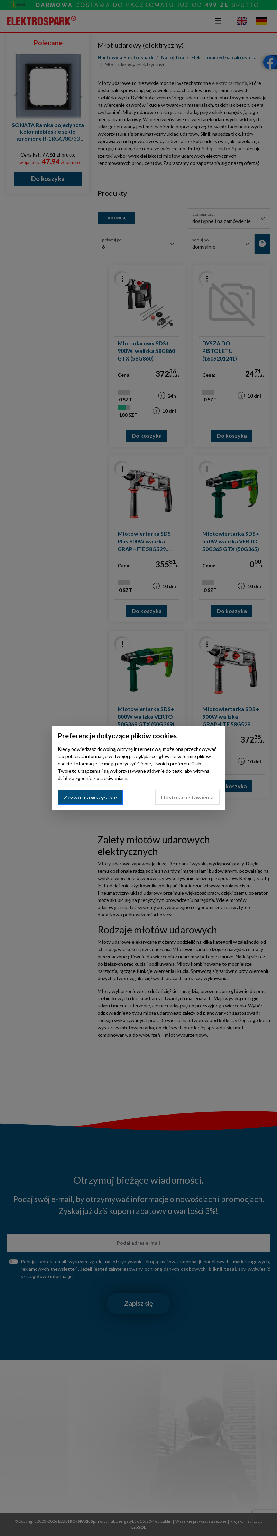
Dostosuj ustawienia (187, 797)
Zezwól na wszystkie (90, 797)
